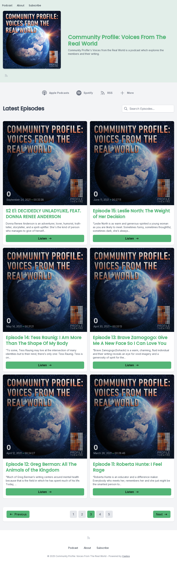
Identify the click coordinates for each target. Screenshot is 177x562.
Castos (126, 556)
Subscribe (35, 5)
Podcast (7, 5)
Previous (18, 514)
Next (162, 514)
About (20, 5)
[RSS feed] (6, 75)
